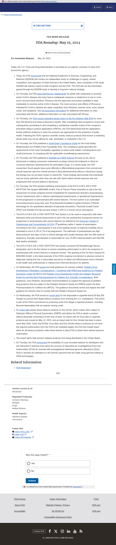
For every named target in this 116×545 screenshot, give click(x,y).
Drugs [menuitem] (14, 405)
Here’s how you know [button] (49, 1)
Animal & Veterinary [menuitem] (20, 400)
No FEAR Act (58, 511)
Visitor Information (58, 499)
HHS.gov (96, 505)
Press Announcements (13, 15)
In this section (42, 26)
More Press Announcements (58, 53)
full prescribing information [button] (54, 111)
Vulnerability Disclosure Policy (58, 517)
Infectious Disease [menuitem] (19, 417)
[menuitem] (58, 391)
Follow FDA (19, 434)
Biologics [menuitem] (16, 403)
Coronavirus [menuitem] (17, 419)
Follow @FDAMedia (23, 437)
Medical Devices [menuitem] (19, 408)
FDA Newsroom (23, 368)
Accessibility (19, 511)
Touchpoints (76, 487)
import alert (54, 295)
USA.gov (96, 511)
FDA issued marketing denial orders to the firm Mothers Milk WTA (63, 118)
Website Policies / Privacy (58, 505)
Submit (32, 480)
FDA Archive (19, 499)
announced (36, 76)
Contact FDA (39, 531)
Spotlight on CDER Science (61, 158)
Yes (33, 463)
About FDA (20, 505)
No (32, 471)
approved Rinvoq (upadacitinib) (51, 94)
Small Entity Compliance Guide (63, 143)
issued (43, 267)
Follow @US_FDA (22, 432)
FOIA (96, 499)
